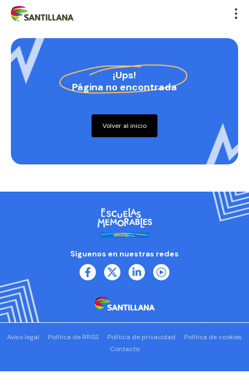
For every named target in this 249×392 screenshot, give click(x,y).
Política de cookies (213, 337)
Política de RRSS (73, 337)
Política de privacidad (141, 337)
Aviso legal (23, 337)
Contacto (124, 349)
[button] (236, 13)
